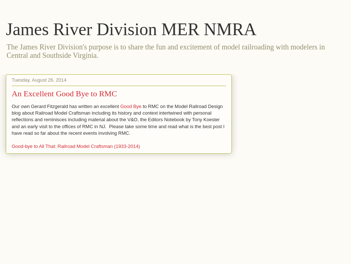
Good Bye (130, 106)
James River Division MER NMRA (131, 29)
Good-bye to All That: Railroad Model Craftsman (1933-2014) (76, 146)
